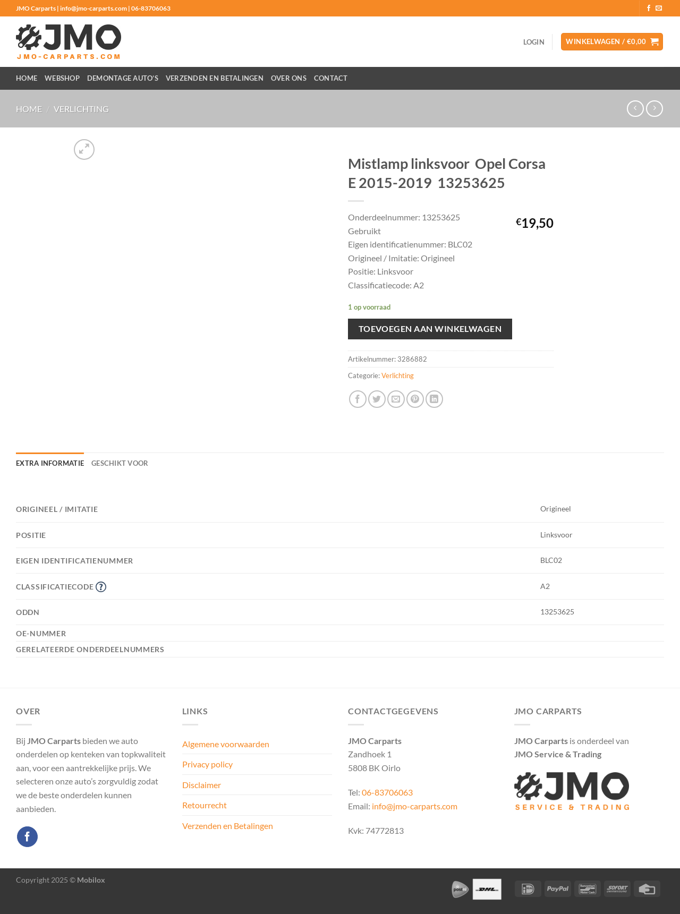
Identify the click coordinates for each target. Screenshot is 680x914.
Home (26, 78)
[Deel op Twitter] (377, 399)
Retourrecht (204, 805)
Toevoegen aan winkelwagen (430, 329)
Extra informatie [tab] (50, 463)
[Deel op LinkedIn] (434, 399)
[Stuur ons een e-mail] (659, 8)
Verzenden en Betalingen (215, 78)
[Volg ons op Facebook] (648, 8)
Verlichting (81, 109)
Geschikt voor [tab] (119, 463)
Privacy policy (207, 764)
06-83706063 (387, 792)
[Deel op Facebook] (358, 399)
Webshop (62, 78)
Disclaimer (201, 785)
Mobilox (91, 879)
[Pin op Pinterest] (415, 399)
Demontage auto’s (122, 78)
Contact (331, 78)
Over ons (289, 78)
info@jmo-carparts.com (414, 806)
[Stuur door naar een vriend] (396, 399)
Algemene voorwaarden (225, 744)
